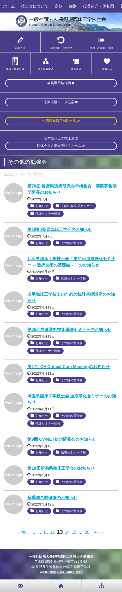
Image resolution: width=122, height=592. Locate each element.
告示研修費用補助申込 (59, 121)
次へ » (98, 532)
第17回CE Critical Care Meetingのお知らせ (68, 366)
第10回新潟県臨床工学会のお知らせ (61, 468)
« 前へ (24, 532)
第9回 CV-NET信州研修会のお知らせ (61, 439)
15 (74, 532)
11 (45, 532)
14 (67, 532)
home (61, 585)
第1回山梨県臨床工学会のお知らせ (59, 229)
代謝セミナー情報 (47, 214)
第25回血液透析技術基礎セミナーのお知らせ (69, 329)
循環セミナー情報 (73, 452)
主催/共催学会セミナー (77, 206)
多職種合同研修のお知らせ (52, 497)
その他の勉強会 (72, 243)
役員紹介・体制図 (98, 6)
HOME (8, 174)
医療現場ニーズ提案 (59, 102)
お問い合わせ (20, 585)
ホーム (9, 6)
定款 (59, 6)
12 (52, 532)
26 (87, 532)
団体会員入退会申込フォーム (59, 146)
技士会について (34, 6)
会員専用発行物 (59, 83)
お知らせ (41, 206)
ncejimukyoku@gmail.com (63, 572)
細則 (73, 6)
